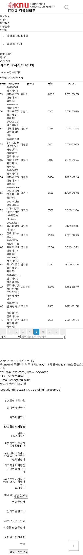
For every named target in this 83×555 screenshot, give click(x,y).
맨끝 (63, 332)
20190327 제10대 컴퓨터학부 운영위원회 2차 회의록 (13, 111)
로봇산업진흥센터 (14, 443)
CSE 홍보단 (6, 53)
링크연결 (21, 383)
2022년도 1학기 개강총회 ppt (13, 226)
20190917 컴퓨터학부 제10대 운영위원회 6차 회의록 (13, 159)
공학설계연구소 (16, 407)
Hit (50, 83)
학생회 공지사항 (17, 36)
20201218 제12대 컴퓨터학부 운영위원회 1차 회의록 (13, 247)
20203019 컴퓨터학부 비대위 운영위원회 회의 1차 (13, 128)
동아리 (3, 57)
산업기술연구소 (16, 469)
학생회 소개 (14, 44)
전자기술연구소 (16, 511)
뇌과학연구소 (17, 417)
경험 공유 (5, 60)
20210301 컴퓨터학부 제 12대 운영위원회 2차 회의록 (13, 264)
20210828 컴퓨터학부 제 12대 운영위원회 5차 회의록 (13, 319)
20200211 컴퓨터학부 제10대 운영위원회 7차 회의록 (13, 177)
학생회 (3, 29)
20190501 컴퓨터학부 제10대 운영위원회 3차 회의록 (13, 94)
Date (72, 83)
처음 (3, 332)
